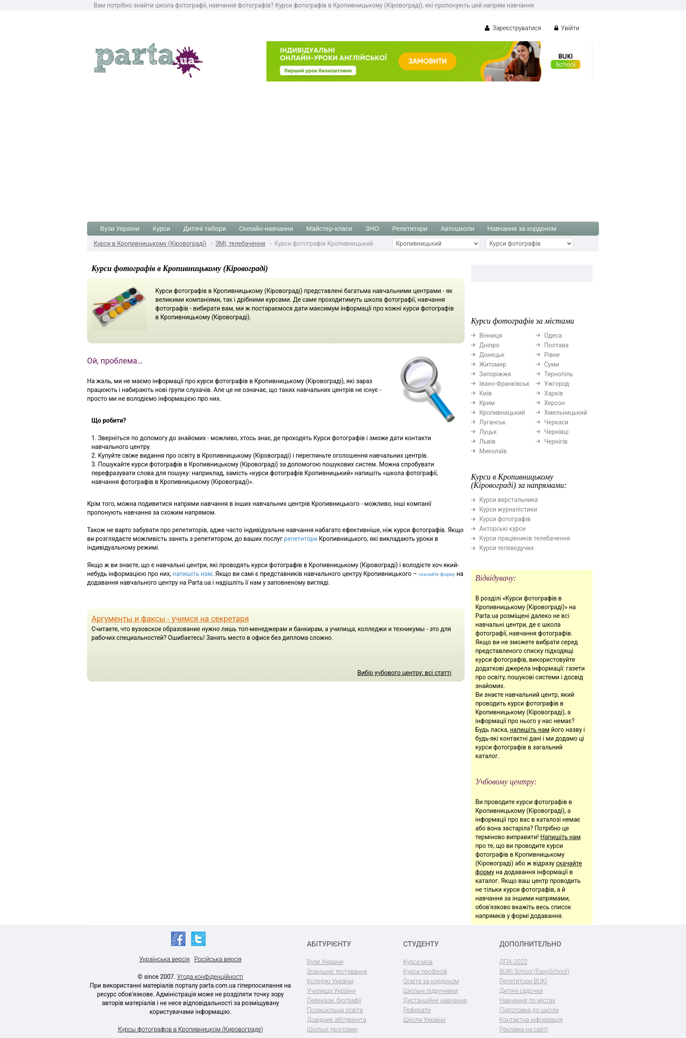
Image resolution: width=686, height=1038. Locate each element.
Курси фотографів (505, 519)
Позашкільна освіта (335, 1009)
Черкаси (556, 422)
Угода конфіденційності (210, 976)
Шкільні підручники (430, 990)
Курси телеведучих (507, 547)
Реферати (417, 1009)
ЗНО (372, 228)
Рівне (552, 354)
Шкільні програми (332, 1029)
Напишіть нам (560, 836)
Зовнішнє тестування (337, 971)
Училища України (331, 990)
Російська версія (218, 959)
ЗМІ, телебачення (240, 243)
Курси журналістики (508, 509)
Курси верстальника (509, 499)
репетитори (300, 538)
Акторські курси (503, 528)
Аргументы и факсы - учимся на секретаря (170, 618)
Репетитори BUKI (523, 981)
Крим (487, 402)
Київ (486, 393)
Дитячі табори (204, 228)
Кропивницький (502, 412)
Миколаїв (493, 451)
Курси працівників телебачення (525, 538)
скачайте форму (437, 574)
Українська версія (164, 959)
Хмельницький (565, 412)
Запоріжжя (495, 374)
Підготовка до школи (529, 1009)
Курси (161, 228)
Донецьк (492, 354)
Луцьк (488, 431)
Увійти (566, 28)
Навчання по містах (528, 1000)
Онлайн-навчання (266, 228)
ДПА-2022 (514, 961)
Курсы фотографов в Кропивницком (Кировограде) (190, 1029)
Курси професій (425, 971)
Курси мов (418, 961)
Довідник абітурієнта (336, 1019)
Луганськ (493, 422)
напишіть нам (192, 573)
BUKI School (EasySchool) (534, 971)
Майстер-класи (329, 228)
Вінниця (491, 335)
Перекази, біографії (334, 1000)
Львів (488, 441)
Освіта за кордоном (431, 981)
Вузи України (120, 228)
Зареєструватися (513, 28)
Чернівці (556, 431)
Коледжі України (330, 981)
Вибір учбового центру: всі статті (404, 672)
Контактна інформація (531, 1019)
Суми (551, 364)
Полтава (556, 345)
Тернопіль (558, 374)
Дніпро (490, 345)
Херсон (554, 402)
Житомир (493, 364)
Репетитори (410, 228)
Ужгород (556, 383)
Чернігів (556, 441)
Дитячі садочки (521, 990)
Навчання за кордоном (521, 228)
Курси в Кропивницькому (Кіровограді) (150, 243)
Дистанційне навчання (435, 1000)
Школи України (424, 1019)
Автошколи (457, 228)
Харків (553, 393)
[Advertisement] (343, 147)
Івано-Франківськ (505, 383)
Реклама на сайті (524, 1029)
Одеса (553, 335)
